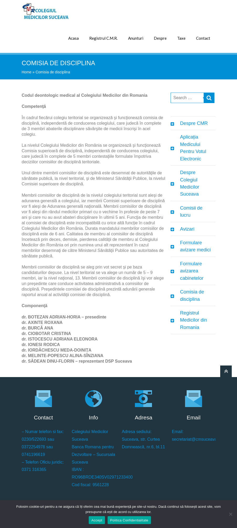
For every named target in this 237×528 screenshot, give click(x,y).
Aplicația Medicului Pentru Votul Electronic (193, 147)
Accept (96, 520)
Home (26, 72)
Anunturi (135, 38)
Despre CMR (194, 123)
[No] (230, 514)
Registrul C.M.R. (103, 38)
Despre (160, 38)
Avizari (187, 229)
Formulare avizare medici (195, 246)
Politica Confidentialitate (129, 520)
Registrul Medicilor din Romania (193, 320)
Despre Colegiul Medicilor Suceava (189, 183)
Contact (203, 38)
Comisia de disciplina (192, 295)
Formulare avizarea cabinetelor (191, 271)
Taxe (181, 38)
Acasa (73, 38)
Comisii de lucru (191, 211)
